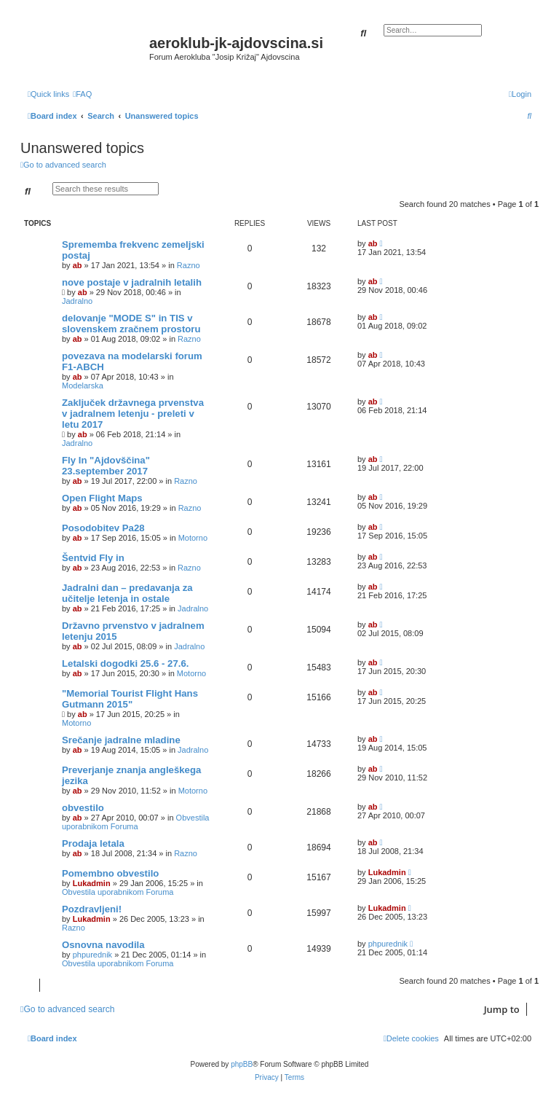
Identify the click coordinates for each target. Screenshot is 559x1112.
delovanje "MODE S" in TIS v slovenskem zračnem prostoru (131, 323)
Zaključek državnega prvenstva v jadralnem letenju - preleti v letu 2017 (133, 413)
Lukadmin (92, 883)
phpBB (242, 1064)
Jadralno (77, 301)
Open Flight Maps (102, 498)
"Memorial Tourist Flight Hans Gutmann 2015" (130, 699)
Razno (188, 265)
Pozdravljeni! (92, 909)
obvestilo (83, 807)
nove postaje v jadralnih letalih (132, 282)
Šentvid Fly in (93, 557)
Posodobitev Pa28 (103, 527)
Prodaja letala (93, 843)
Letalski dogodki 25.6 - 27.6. (125, 663)
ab (77, 265)
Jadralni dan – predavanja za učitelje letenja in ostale (127, 593)
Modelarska (82, 385)
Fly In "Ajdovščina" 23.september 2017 (106, 466)
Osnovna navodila (103, 944)
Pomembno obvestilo (110, 873)
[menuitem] (82, 94)
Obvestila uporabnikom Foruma (135, 822)
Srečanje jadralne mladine (121, 740)
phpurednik (92, 954)
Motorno (192, 537)
